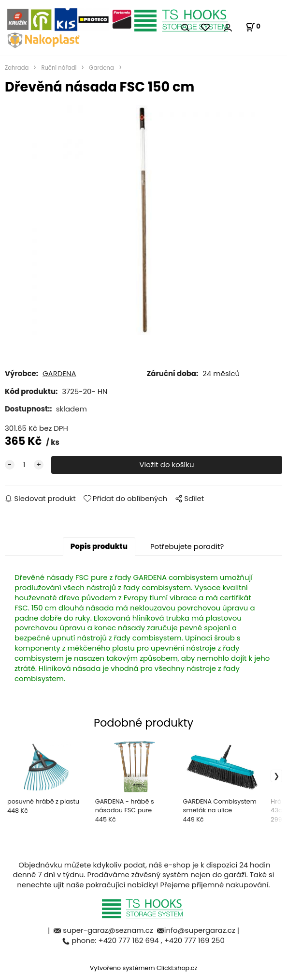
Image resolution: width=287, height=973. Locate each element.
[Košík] (252, 27)
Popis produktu (99, 546)
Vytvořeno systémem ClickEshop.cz (144, 968)
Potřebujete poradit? (187, 546)
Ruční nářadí (58, 68)
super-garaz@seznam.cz (109, 930)
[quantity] (24, 465)
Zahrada (17, 68)
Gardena (101, 68)
